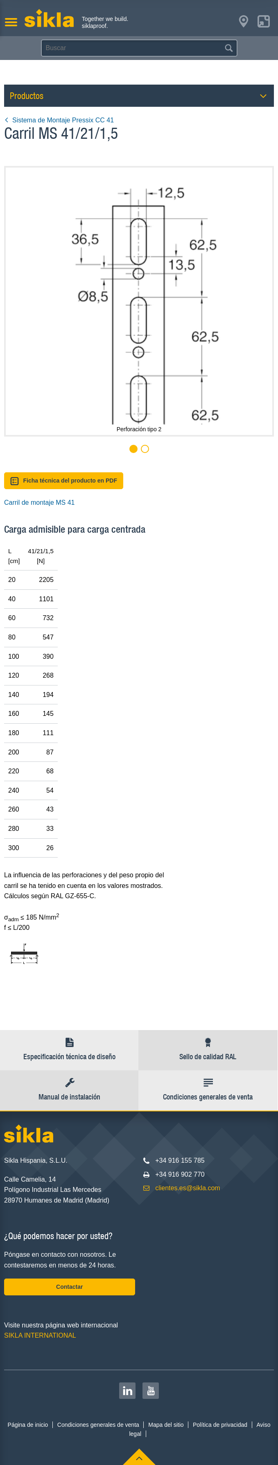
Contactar (69, 1286)
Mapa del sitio (165, 1424)
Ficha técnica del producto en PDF (63, 481)
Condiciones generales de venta (98, 1424)
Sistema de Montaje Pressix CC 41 (59, 120)
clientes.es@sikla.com (187, 1187)
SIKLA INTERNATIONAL (40, 1335)
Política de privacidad (220, 1424)
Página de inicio (28, 1424)
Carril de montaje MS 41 (39, 502)
